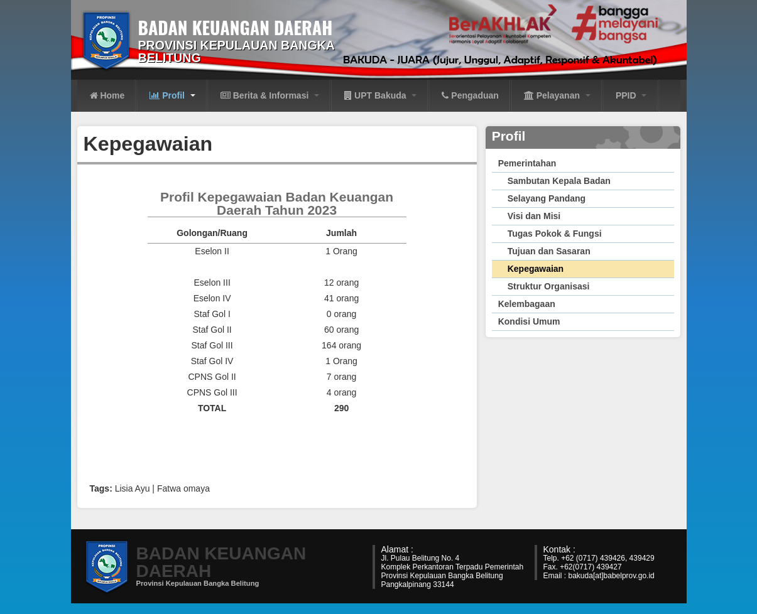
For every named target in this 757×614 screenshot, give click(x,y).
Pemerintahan (527, 163)
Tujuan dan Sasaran (549, 251)
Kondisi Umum (529, 321)
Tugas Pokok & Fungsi (555, 234)
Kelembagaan (526, 304)
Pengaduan (470, 95)
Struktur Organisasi (549, 286)
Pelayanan (557, 95)
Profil (172, 95)
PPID (631, 95)
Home (107, 95)
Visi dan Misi (534, 216)
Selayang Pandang (546, 198)
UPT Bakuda (380, 95)
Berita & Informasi (270, 95)
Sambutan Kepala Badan (559, 181)
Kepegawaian (536, 269)
